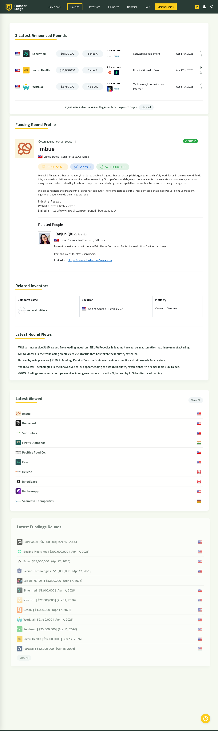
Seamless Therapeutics (40, 501)
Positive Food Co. (36, 452)
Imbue (46, 148)
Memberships (166, 7)
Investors (94, 7)
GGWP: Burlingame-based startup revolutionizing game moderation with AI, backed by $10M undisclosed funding (90, 373)
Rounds (74, 7)
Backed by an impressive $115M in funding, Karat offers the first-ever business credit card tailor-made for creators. (92, 360)
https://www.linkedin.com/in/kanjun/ (90, 260)
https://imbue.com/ (63, 206)
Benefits (132, 7)
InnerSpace (32, 481)
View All (146, 107)
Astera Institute (37, 310)
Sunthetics (32, 433)
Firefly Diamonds (36, 443)
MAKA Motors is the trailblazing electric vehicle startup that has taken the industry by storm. (78, 354)
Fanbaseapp (33, 491)
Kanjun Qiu (63, 234)
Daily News (54, 7)
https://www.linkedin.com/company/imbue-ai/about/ (83, 210)
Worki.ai (38, 86)
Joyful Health (41, 70)
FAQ (147, 7)
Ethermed (39, 54)
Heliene (29, 472)
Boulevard (31, 423)
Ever (27, 462)
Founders (113, 7)
